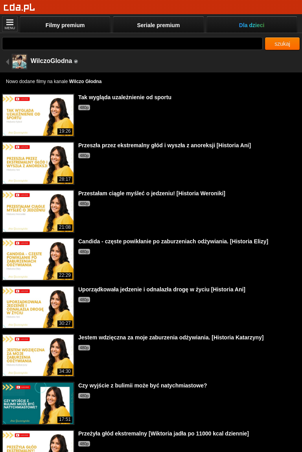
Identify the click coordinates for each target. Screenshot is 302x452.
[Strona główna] (19, 8)
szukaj (282, 44)
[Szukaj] (132, 43)
